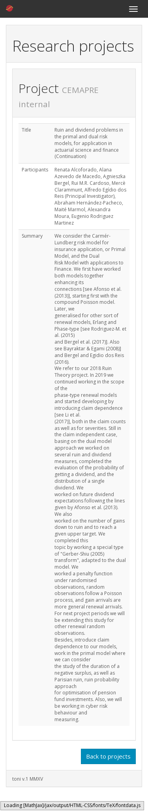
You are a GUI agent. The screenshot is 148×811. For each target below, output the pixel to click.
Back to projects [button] (108, 756)
